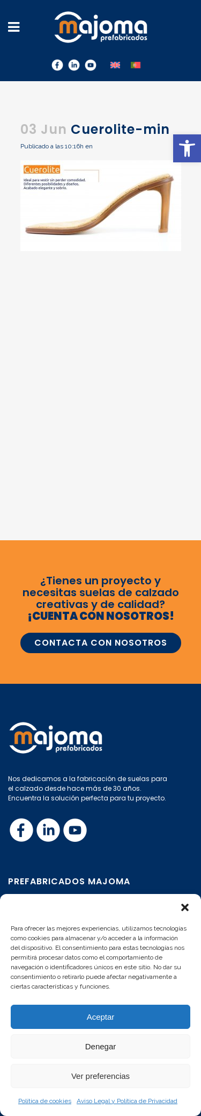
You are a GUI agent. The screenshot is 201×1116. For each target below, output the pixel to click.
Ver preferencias (100, 1076)
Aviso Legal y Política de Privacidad (127, 1101)
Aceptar (101, 1016)
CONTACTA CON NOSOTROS (100, 642)
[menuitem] (115, 64)
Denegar (100, 1046)
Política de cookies (44, 1101)
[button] (187, 148)
